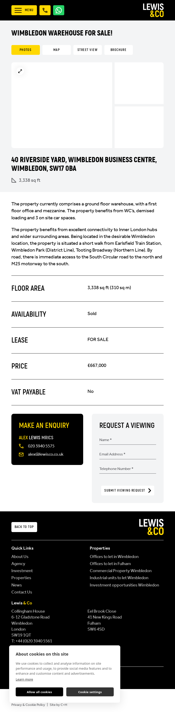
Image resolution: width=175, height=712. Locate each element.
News (16, 585)
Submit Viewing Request (127, 490)
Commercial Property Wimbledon (121, 570)
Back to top (24, 527)
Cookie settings (90, 692)
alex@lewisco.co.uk (45, 454)
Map (56, 50)
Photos (26, 50)
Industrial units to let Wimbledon (119, 577)
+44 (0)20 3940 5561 (33, 641)
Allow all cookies (39, 692)
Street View (87, 50)
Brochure (119, 50)
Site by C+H (58, 705)
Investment (22, 570)
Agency (18, 563)
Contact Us (21, 592)
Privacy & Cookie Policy (28, 705)
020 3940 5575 (41, 446)
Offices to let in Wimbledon (114, 556)
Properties (21, 577)
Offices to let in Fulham (110, 563)
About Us (19, 556)
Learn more (24, 679)
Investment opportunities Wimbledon (124, 585)
